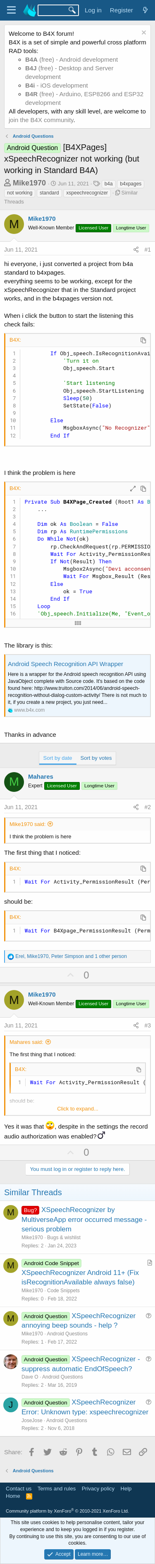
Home (13, 1496)
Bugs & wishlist (64, 1237)
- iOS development (56, 85)
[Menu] (11, 10)
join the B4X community (41, 119)
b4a (109, 184)
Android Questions (67, 1334)
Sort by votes (96, 758)
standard (49, 193)
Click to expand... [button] (77, 1109)
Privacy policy (98, 1488)
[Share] (136, 250)
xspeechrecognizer (87, 193)
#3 (147, 1025)
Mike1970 (29, 183)
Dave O (29, 1377)
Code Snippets (63, 1290)
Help (126, 1488)
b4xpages (130, 184)
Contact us (18, 1488)
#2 (147, 807)
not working (19, 193)
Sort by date (57, 758)
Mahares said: (26, 1042)
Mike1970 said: (27, 824)
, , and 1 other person (71, 956)
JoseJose (32, 1420)
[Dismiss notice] (142, 33)
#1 (147, 249)
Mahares (40, 776)
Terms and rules (57, 1488)
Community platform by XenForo (67, 1510)
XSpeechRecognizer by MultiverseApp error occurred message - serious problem (84, 1219)
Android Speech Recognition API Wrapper (65, 663)
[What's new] (145, 10)
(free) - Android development (71, 59)
